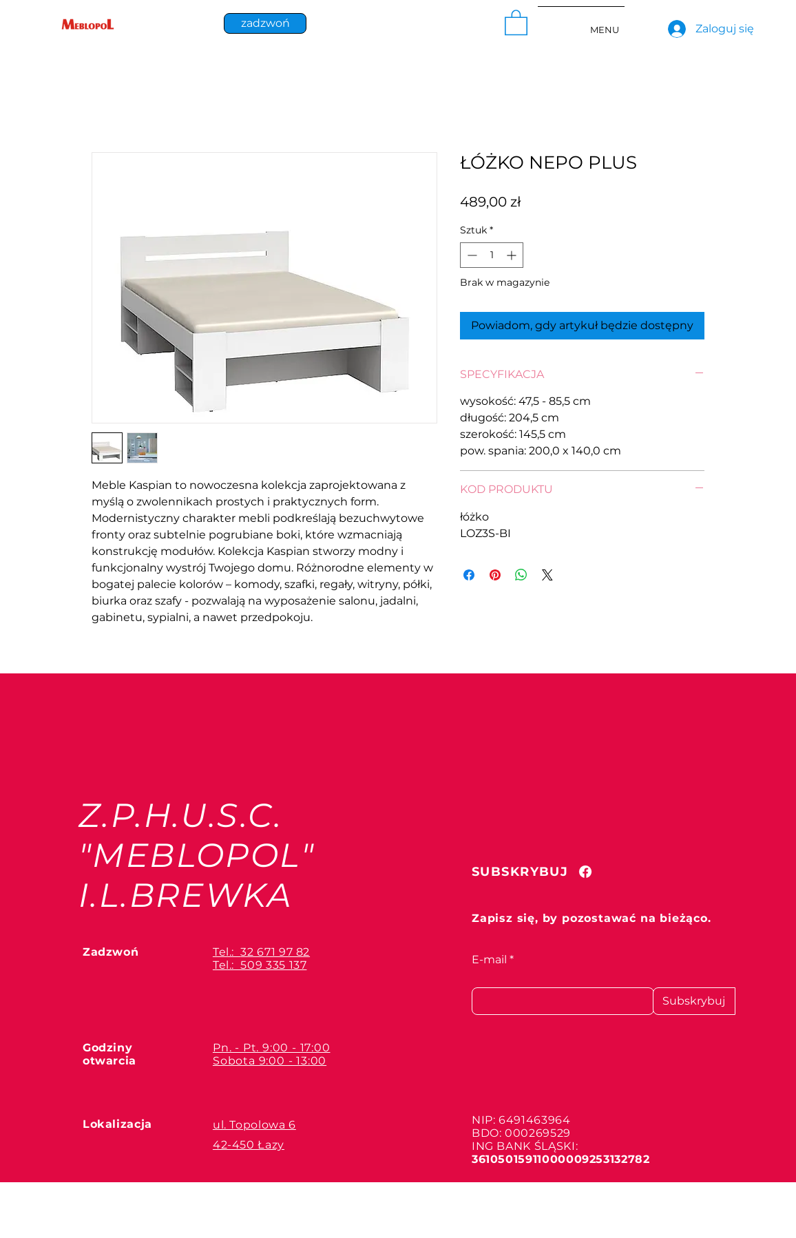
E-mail (489, 959)
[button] (516, 21)
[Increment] (512, 255)
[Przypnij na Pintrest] (495, 575)
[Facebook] (585, 871)
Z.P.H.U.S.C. (180, 815)
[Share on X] (547, 575)
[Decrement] (470, 255)
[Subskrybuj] (694, 1001)
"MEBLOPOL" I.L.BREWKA (196, 875)
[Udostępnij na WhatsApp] (521, 575)
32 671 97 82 (275, 951)
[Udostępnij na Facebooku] (469, 575)
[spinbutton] (491, 255)
